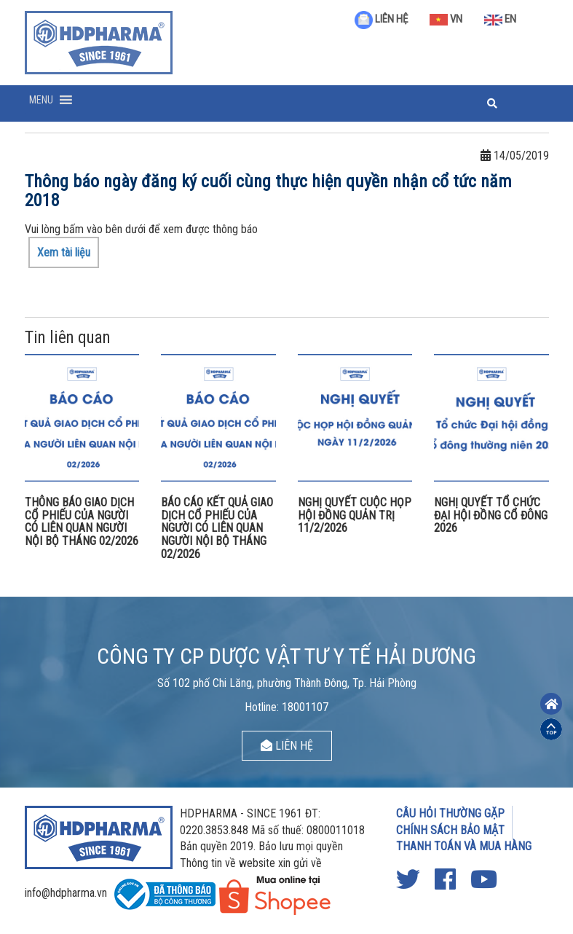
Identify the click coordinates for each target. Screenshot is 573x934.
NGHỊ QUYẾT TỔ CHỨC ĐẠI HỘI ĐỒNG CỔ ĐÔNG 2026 (491, 515)
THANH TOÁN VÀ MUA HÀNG (463, 846)
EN (500, 18)
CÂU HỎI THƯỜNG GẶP (450, 813)
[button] (41, 99)
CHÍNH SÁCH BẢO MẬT (450, 830)
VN (446, 18)
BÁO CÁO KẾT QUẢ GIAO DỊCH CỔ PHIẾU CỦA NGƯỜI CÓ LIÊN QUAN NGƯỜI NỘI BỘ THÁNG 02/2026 (217, 527)
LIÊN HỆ (381, 18)
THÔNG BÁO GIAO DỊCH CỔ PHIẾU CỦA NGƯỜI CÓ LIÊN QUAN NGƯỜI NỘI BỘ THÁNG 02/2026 (81, 521)
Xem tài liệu (63, 252)
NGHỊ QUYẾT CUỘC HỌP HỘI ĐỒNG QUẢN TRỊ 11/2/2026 (354, 515)
